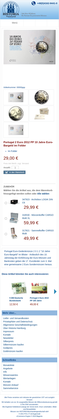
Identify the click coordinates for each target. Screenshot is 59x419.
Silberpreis (8, 341)
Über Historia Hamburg (14, 328)
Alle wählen (43, 193)
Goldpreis (8, 348)
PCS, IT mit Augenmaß (32, 414)
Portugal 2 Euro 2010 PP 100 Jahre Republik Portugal (39, 300)
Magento (39, 416)
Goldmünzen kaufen (13, 351)
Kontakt (7, 334)
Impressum (8, 331)
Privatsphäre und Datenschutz (18, 321)
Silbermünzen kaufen (13, 344)
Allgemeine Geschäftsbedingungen (20, 325)
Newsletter (8, 338)
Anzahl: (7, 167)
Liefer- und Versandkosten (16, 318)
